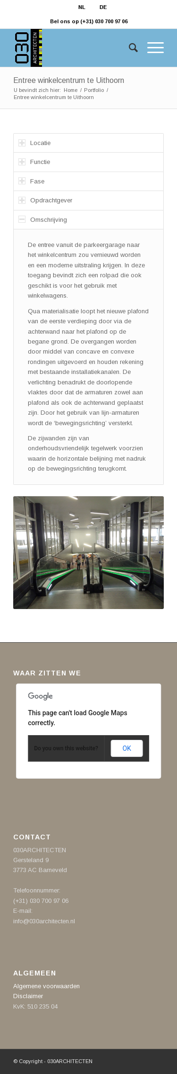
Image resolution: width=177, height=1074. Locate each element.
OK (126, 748)
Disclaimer (28, 996)
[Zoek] (128, 48)
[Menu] (151, 48)
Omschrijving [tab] (42, 219)
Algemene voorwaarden (46, 986)
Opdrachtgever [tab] (45, 200)
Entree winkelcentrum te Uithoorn (68, 80)
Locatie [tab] (34, 142)
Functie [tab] (34, 161)
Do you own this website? (66, 748)
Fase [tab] (31, 180)
